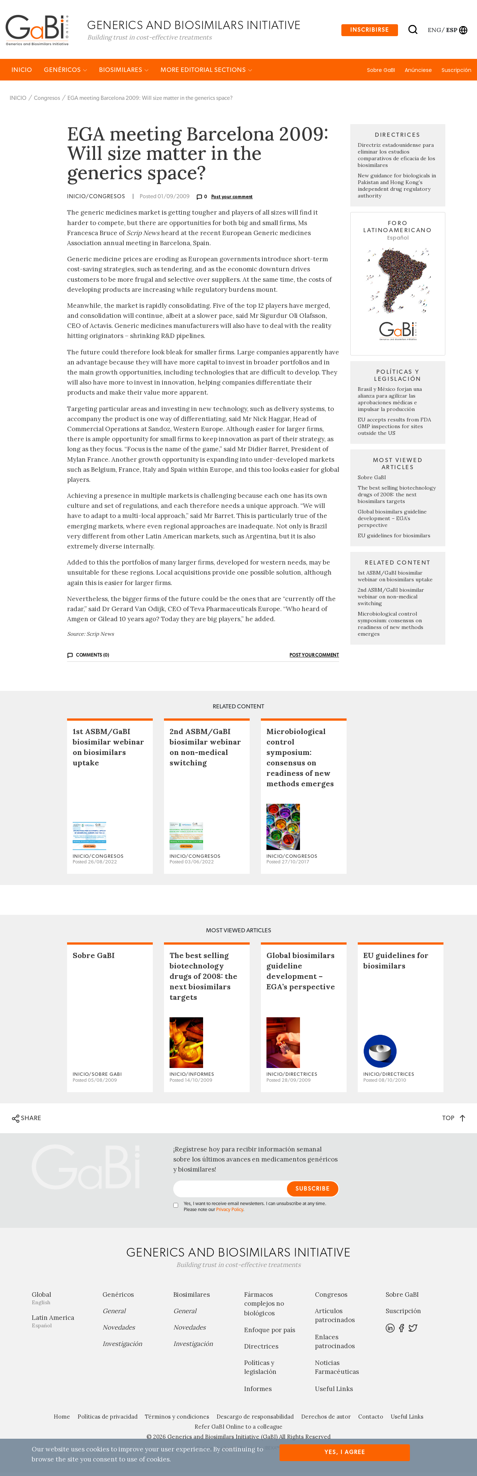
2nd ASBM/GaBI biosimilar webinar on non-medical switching (391, 600)
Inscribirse (369, 31)
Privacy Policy (229, 1213)
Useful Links (334, 1392)
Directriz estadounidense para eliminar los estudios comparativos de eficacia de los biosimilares (396, 158)
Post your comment (232, 200)
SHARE (26, 1122)
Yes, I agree (345, 1452)
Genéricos (65, 73)
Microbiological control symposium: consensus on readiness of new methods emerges (390, 627)
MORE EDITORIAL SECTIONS (206, 73)
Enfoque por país (269, 1333)
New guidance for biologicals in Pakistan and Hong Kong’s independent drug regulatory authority (397, 189)
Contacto (370, 1419)
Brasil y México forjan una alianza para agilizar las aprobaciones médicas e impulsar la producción (390, 402)
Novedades (118, 1331)
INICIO (22, 73)
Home (62, 1419)
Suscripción (456, 73)
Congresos (47, 101)
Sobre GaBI (381, 73)
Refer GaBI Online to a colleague (238, 1430)
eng (434, 31)
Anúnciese (418, 73)
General (114, 1314)
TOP (453, 1121)
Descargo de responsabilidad (255, 1419)
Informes (258, 1392)
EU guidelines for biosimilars (394, 538)
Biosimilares (124, 73)
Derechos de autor (326, 1419)
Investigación (122, 1347)
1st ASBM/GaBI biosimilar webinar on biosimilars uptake (395, 579)
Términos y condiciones (177, 1419)
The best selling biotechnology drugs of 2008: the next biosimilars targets (397, 498)
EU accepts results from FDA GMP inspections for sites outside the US (394, 430)
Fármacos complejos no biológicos (264, 1307)
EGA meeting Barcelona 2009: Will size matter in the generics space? (150, 101)
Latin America (61, 1324)
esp (451, 31)
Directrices (261, 1350)
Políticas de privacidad (108, 1419)
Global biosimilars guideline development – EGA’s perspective (392, 522)
